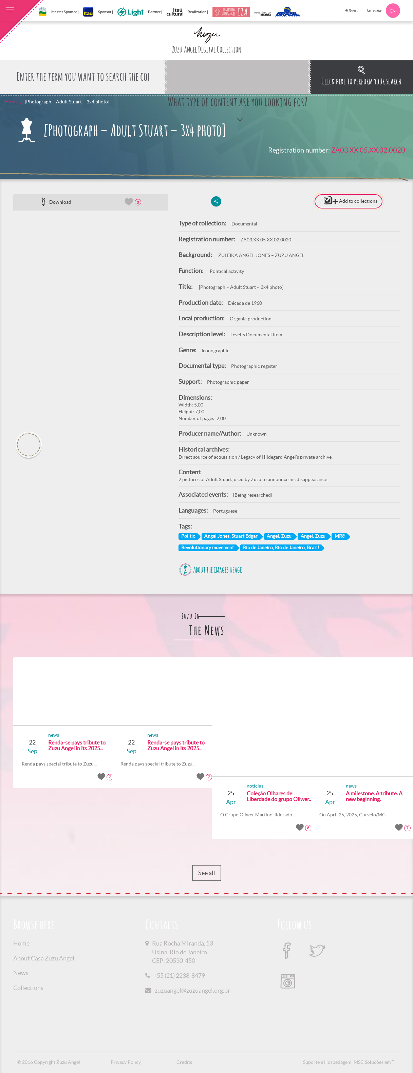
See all (207, 873)
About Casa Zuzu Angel (43, 958)
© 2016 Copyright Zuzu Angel (48, 1062)
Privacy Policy (126, 1062)
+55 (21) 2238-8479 (179, 975)
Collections (28, 987)
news (42, 735)
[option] (91, 318)
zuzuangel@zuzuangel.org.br (192, 990)
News (21, 972)
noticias (243, 786)
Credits (184, 1062)
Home (11, 101)
